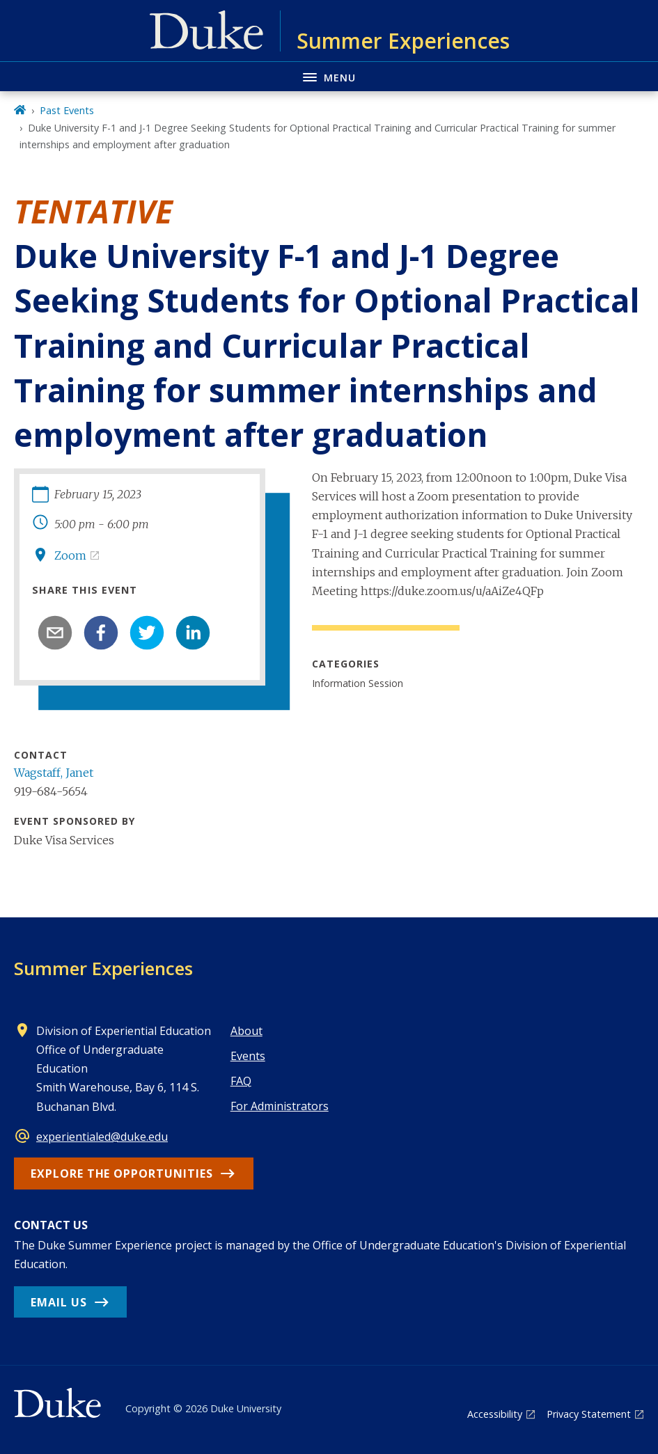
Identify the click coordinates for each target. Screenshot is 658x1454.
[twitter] (147, 632)
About (246, 1030)
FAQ (240, 1081)
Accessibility (494, 1414)
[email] (55, 632)
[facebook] (101, 632)
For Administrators (279, 1106)
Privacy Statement (589, 1414)
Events (247, 1056)
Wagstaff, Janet (53, 773)
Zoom (70, 555)
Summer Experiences (103, 968)
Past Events (67, 110)
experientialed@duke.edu (102, 1136)
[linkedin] (192, 632)
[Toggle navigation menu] (329, 76)
